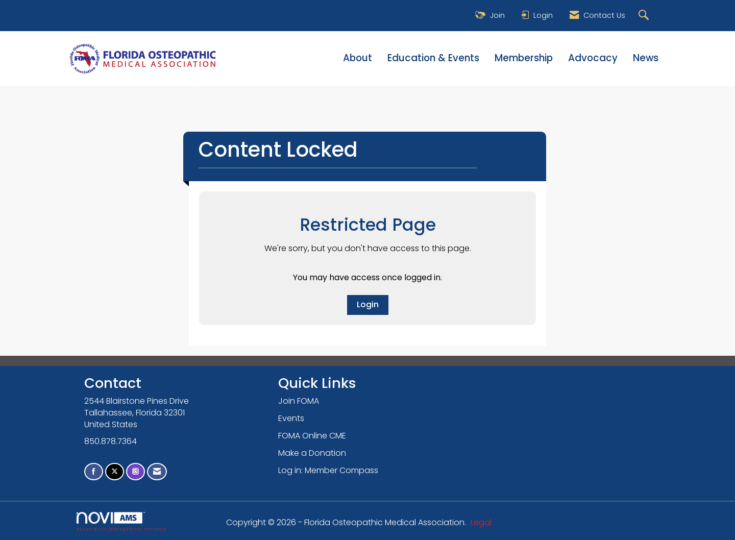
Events (291, 418)
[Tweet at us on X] (114, 472)
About (357, 58)
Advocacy (593, 58)
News (645, 58)
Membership (524, 58)
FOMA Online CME (312, 435)
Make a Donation (312, 453)
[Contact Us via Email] (157, 472)
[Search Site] (645, 15)
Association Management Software (122, 521)
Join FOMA (298, 401)
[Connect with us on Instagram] (135, 472)
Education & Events (433, 58)
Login (368, 304)
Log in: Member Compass (328, 470)
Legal (481, 522)
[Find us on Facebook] (93, 472)
